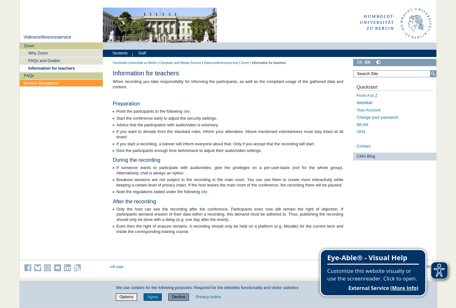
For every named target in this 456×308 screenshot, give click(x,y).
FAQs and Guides (44, 60)
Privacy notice (208, 296)
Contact (364, 146)
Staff (142, 53)
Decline (178, 296)
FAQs (29, 75)
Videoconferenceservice (47, 37)
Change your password (377, 117)
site (187, 111)
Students (120, 53)
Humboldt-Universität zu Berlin (134, 63)
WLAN (362, 124)
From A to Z (367, 95)
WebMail (364, 102)
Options (127, 296)
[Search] (433, 73)
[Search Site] (395, 73)
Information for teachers (51, 68)
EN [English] (367, 62)
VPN (361, 131)
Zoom (29, 45)
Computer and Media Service (180, 63)
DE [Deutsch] (360, 62)
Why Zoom (38, 53)
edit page (116, 266)
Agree (152, 296)
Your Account (368, 110)
